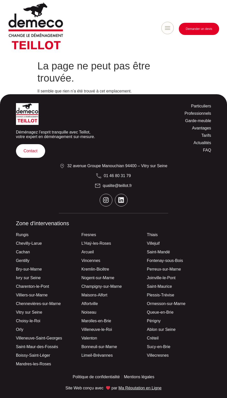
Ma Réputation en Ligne (140, 388)
